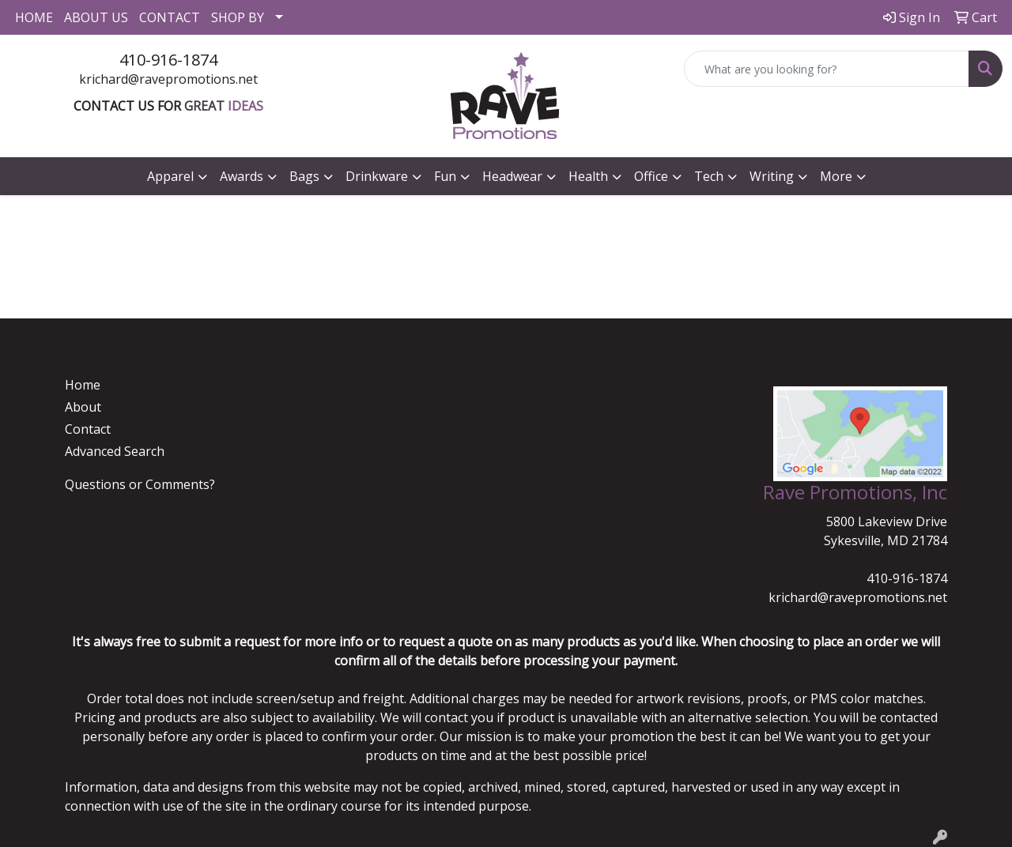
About (83, 407)
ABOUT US (96, 17)
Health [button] (588, 176)
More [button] (836, 176)
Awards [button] (241, 176)
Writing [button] (772, 176)
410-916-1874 (168, 59)
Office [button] (651, 176)
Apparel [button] (170, 176)
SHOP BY (237, 17)
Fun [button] (445, 176)
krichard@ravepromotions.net (168, 79)
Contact (88, 429)
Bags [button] (304, 176)
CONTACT (169, 17)
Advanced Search (114, 451)
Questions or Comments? (140, 484)
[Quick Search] (826, 69)
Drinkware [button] (377, 176)
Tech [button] (708, 176)
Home (82, 384)
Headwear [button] (512, 176)
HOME (34, 17)
